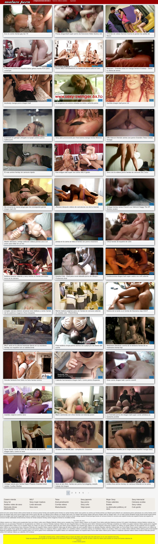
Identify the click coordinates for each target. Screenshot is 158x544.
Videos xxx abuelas (94, 527)
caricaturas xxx (139, 513)
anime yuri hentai (94, 513)
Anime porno (17, 2)
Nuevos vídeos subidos (60, 1)
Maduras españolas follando (9, 530)
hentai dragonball (19, 516)
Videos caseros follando (50, 527)
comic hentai (148, 513)
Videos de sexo (64, 524)
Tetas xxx (31, 525)
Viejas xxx (37, 525)
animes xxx (103, 513)
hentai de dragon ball (6, 516)
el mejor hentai (124, 514)
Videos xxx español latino (83, 530)
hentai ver (29, 517)
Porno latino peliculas (103, 522)
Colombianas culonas (135, 522)
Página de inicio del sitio (41, 1)
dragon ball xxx (103, 514)
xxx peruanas (12, 524)
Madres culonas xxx (148, 522)
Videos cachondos (82, 529)
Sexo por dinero (33, 522)
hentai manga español (79, 516)
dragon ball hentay (81, 514)
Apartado (73, 1)
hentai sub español (133, 516)
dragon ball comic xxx (68, 514)
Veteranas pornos (101, 524)
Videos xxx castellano (69, 529)
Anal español (153, 529)
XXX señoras (8, 532)
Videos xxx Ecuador (90, 522)
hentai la (68, 516)
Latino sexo (42, 522)
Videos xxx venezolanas (11, 527)
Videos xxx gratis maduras (130, 524)
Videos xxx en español (20, 525)
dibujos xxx (57, 514)
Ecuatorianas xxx (30, 524)
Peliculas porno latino (88, 524)
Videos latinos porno (142, 529)
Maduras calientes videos (126, 530)
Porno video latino (96, 530)
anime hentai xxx (60, 513)
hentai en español (30, 516)
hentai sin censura (101, 516)
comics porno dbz (34, 514)
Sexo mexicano (24, 527)
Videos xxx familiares (94, 529)
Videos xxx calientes (19, 532)
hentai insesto (61, 516)
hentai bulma (152, 514)
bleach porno (112, 513)
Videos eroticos (139, 530)
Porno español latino (6, 525)
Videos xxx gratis (124, 525)
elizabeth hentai (134, 514)
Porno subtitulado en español (51, 530)
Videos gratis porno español (148, 524)
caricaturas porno (128, 513)
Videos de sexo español (80, 527)
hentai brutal (144, 514)
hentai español (40, 516)
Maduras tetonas (115, 522)
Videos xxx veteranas (67, 530)
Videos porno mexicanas (31, 529)
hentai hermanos (51, 516)
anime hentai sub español (46, 513)
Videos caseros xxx (6, 522)
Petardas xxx (20, 524)
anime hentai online (16, 513)
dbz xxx (42, 514)
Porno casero (134, 527)
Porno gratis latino (17, 529)
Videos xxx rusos (93, 525)
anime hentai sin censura (30, 513)
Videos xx (115, 530)
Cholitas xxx (114, 525)
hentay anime (47, 517)
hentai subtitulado (11, 517)
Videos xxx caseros (42, 524)
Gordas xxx (4, 524)
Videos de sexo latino (59, 525)
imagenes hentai (57, 517)
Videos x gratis (57, 529)
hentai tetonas (21, 517)
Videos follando (131, 529)
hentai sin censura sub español (117, 516)
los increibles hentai (68, 517)
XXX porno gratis (36, 530)
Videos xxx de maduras (137, 525)
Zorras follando (71, 525)
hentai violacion (38, 517)
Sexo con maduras (46, 525)
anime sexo (78, 513)
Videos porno (107, 530)
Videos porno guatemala (20, 522)
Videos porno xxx (144, 527)
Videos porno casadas (64, 522)
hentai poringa (90, 516)
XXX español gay (81, 525)
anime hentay (70, 513)
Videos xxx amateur (108, 529)
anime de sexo (4, 513)
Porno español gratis (24, 530)
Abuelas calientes (105, 527)
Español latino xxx (75, 524)
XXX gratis (124, 522)
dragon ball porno (93, 514)
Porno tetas (126, 527)
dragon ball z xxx (114, 514)
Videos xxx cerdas (120, 529)
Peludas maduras (53, 524)
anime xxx (85, 513)
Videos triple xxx (117, 527)
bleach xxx (119, 513)
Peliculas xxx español (36, 527)
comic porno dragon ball (20, 514)
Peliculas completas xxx (114, 524)
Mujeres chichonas (104, 525)
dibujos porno (49, 514)
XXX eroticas (30, 532)
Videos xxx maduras (45, 529)
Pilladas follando (51, 522)
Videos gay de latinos (65, 527)
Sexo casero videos (77, 522)
